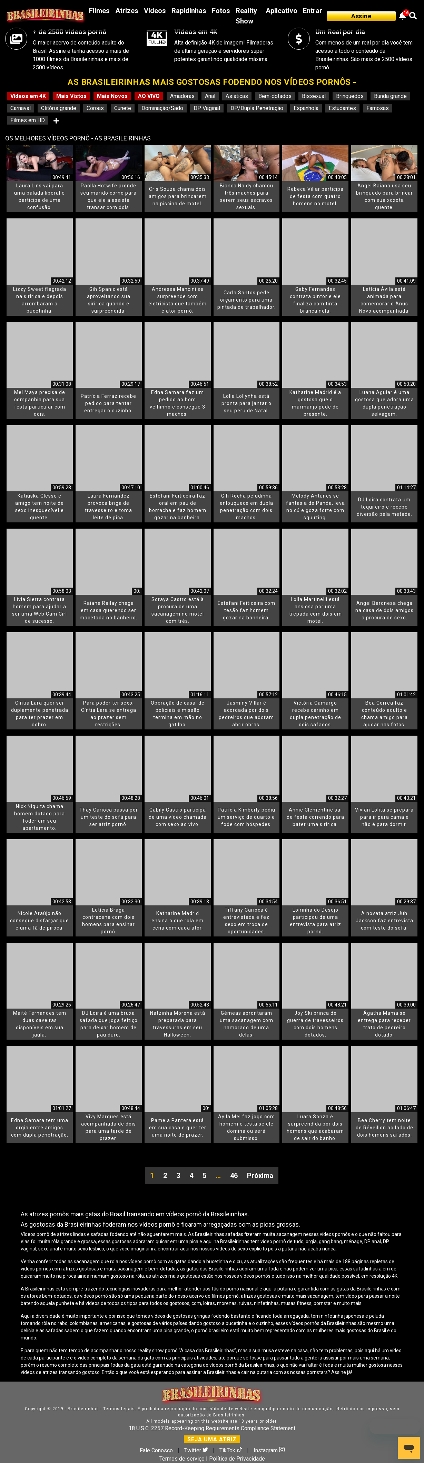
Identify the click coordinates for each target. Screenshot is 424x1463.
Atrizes (126, 11)
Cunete (122, 108)
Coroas (95, 108)
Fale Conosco (156, 1450)
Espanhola (306, 108)
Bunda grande (390, 96)
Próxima (260, 1175)
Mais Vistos (71, 96)
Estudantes (342, 108)
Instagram (269, 1450)
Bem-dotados (275, 96)
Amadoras (182, 96)
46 (234, 1175)
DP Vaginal (207, 108)
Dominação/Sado (162, 108)
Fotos (221, 11)
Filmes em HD (27, 120)
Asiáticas (237, 96)
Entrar (312, 11)
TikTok (231, 1450)
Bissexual (314, 96)
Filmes (99, 11)
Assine (361, 16)
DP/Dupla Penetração (256, 108)
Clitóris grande (58, 108)
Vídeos (155, 11)
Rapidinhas (188, 11)
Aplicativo (281, 11)
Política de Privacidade (237, 1458)
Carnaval (20, 108)
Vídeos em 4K (28, 96)
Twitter (196, 1450)
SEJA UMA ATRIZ (212, 1439)
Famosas (377, 108)
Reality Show (246, 16)
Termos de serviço (182, 1458)
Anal (210, 96)
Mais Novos (112, 96)
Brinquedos (350, 96)
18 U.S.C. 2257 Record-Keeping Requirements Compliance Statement (212, 1428)
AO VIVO (149, 96)
